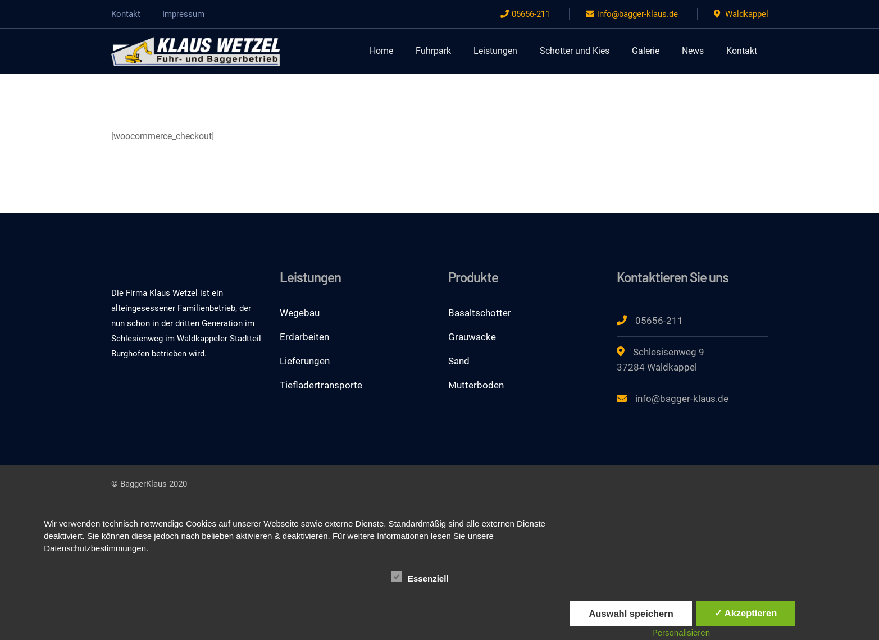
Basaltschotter (479, 312)
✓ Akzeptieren (745, 613)
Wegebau (300, 312)
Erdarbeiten (304, 336)
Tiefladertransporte (321, 385)
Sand (459, 361)
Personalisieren (681, 632)
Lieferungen (305, 361)
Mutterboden (476, 385)
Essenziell (420, 577)
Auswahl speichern (631, 614)
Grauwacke (472, 336)
